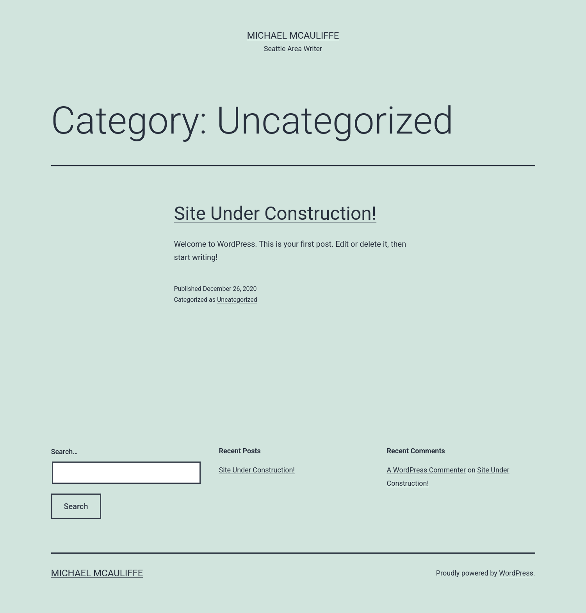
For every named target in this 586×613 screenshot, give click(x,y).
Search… (64, 451)
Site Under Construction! (275, 213)
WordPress (516, 573)
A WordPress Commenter (426, 470)
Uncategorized (237, 299)
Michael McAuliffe (293, 35)
